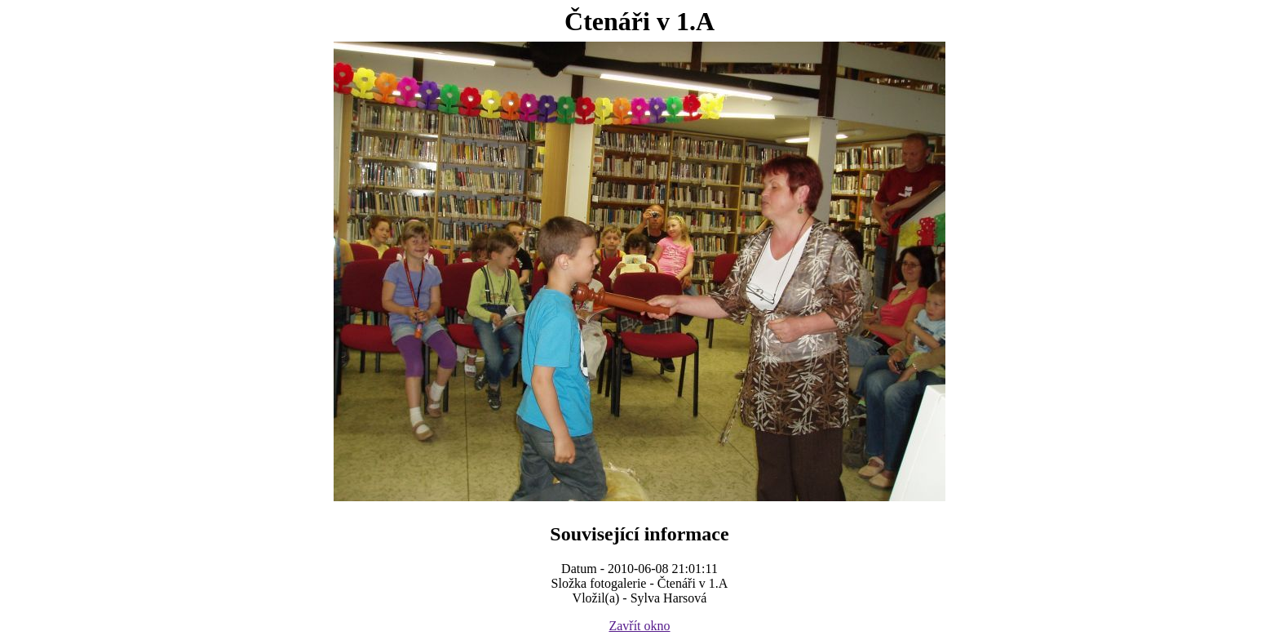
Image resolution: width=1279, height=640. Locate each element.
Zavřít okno (639, 626)
